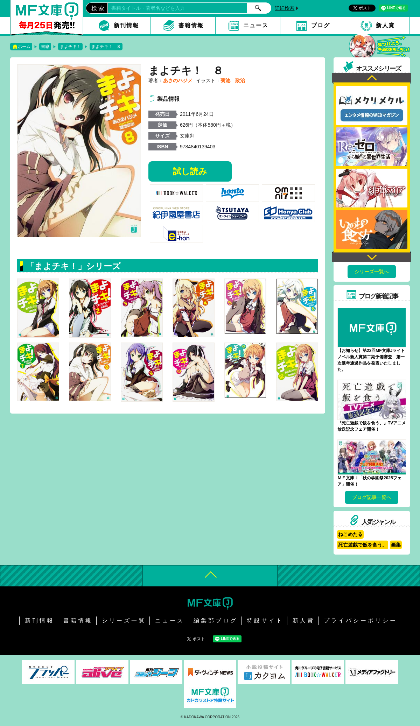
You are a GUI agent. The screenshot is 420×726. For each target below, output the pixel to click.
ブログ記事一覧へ (371, 497)
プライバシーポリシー (360, 620)
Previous (371, 78)
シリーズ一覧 (124, 620)
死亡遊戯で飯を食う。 (362, 545)
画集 (396, 545)
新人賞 (385, 25)
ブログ (320, 25)
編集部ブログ (216, 620)
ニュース (255, 25)
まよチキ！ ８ (106, 46)
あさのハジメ (177, 80)
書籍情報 (191, 25)
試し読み (190, 171)
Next (371, 256)
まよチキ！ (70, 46)
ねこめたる (350, 534)
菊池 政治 (232, 80)
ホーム (24, 46)
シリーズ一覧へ (372, 271)
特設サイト (265, 620)
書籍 (45, 46)
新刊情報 (126, 25)
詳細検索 (284, 8)
